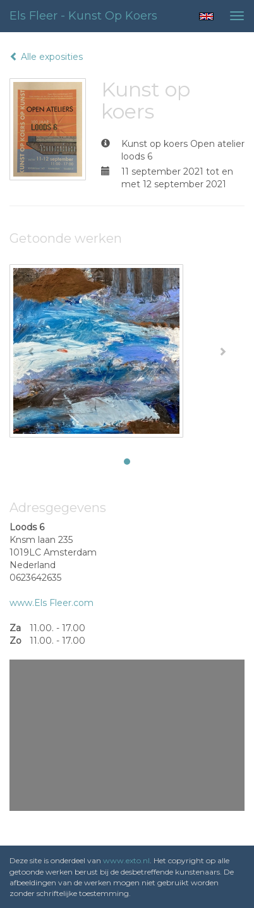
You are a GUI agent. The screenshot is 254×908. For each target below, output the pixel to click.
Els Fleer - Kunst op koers (83, 16)
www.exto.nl (126, 860)
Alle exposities (46, 56)
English (206, 16)
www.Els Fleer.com (51, 602)
